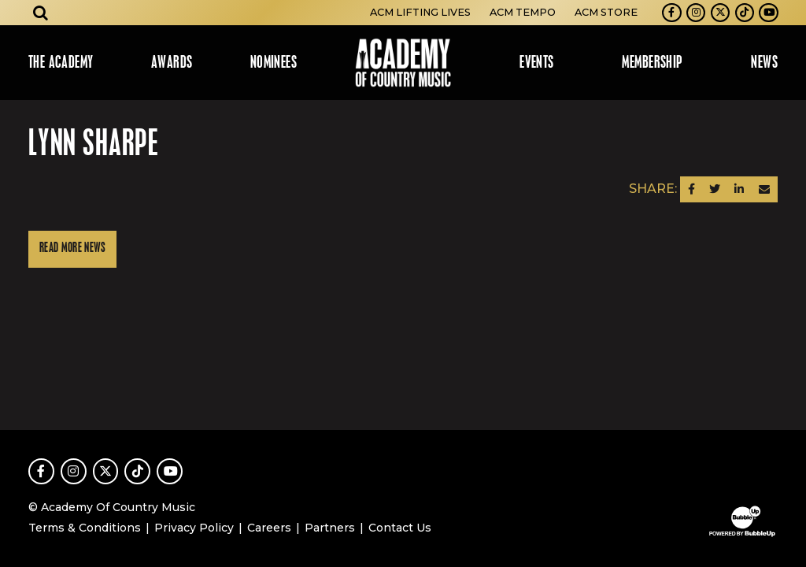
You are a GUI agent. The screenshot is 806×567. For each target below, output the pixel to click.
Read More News (72, 248)
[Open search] (41, 12)
